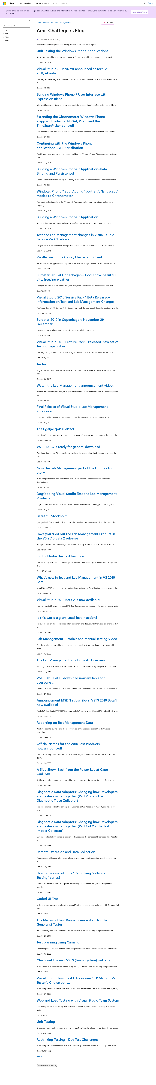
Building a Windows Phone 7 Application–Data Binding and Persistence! (72, 171)
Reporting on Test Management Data (65, 722)
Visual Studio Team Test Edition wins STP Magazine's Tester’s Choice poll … (76, 980)
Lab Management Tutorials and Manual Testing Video (77, 638)
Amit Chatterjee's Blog (63, 22)
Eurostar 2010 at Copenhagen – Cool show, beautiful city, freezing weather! (76, 277)
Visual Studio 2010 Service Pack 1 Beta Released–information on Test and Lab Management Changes (75, 299)
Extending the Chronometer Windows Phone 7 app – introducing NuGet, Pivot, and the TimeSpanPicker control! (71, 121)
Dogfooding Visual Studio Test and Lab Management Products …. (77, 495)
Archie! (42, 364)
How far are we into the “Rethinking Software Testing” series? (71, 875)
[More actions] (117, 22)
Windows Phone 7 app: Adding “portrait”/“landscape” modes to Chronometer (78, 193)
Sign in (150, 3)
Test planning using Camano (58, 942)
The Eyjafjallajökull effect (55, 429)
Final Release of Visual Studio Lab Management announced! (72, 408)
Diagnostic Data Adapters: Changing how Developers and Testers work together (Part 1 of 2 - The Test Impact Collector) (77, 826)
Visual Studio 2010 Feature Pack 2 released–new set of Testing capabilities (77, 343)
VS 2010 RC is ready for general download (68, 446)
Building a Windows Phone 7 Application (67, 217)
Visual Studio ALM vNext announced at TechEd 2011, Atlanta (72, 70)
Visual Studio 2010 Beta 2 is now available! (68, 599)
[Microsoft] (4, 3)
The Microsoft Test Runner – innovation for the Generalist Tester (72, 922)
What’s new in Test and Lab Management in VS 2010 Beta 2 (76, 579)
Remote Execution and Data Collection (66, 851)
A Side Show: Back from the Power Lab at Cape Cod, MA (72, 771)
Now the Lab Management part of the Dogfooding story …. (75, 470)
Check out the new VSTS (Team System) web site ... (75, 960)
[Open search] (144, 3)
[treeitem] (17, 30)
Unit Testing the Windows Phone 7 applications (72, 50)
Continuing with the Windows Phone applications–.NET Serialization (65, 145)
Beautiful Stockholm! (53, 516)
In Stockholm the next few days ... (62, 556)
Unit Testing (46, 1021)
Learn (39, 22)
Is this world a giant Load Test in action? (67, 617)
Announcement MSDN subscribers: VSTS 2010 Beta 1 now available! (77, 702)
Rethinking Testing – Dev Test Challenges (68, 1039)
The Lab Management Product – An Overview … (73, 660)
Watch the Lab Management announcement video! (75, 385)
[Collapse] (29, 21)
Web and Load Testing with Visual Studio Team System (78, 1000)
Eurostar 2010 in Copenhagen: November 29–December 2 (71, 321)
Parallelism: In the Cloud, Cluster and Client (69, 257)
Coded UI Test (47, 898)
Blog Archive (48, 22)
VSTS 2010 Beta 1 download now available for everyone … (71, 680)
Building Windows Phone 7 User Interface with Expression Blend (72, 96)
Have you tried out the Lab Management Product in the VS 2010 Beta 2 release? (76, 536)
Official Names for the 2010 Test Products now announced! (68, 745)
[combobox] (16, 26)
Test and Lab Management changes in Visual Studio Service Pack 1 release (75, 236)
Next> (39, 1056)
